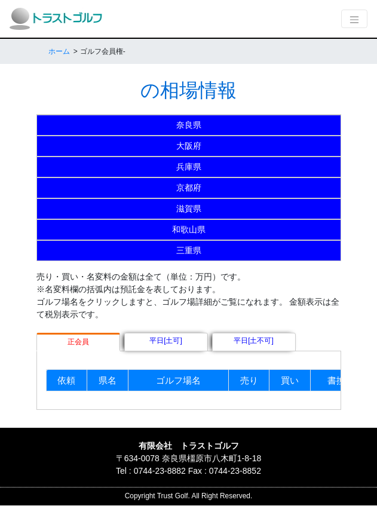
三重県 (188, 250)
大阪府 (188, 146)
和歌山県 (189, 229)
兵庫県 (188, 166)
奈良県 (188, 125)
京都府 (188, 187)
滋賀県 (188, 208)
